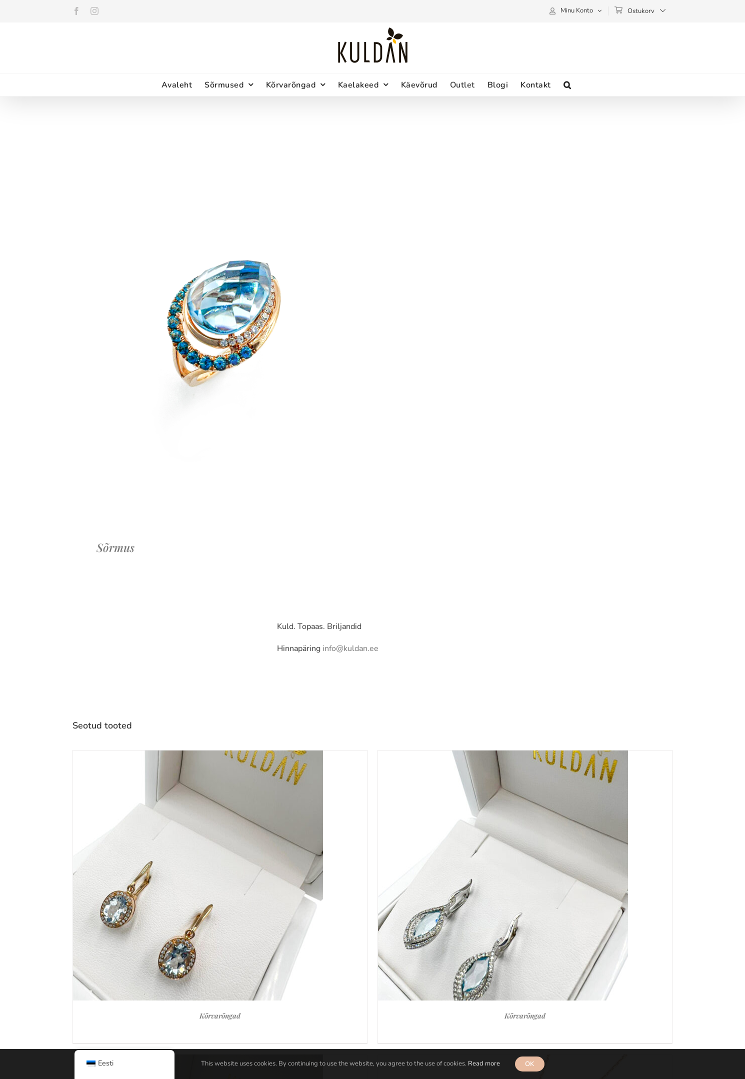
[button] (568, 85)
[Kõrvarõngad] (198, 756)
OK (529, 1064)
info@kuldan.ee (350, 648)
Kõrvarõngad (220, 1015)
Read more (484, 1063)
